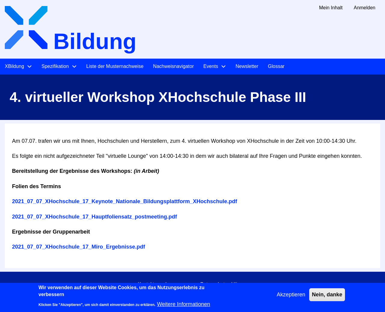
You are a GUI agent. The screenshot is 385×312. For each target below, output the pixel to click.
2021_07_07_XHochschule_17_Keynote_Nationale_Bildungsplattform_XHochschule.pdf (124, 201)
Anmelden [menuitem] (364, 7)
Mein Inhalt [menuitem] (331, 7)
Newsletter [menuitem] (247, 66)
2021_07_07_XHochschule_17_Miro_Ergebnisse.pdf (78, 247)
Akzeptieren (291, 297)
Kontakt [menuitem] (146, 284)
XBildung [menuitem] (14, 66)
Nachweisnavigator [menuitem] (173, 66)
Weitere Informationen (183, 307)
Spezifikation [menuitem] (55, 66)
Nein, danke (327, 297)
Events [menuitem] (210, 66)
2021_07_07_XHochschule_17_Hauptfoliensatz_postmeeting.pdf (94, 217)
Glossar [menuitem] (276, 66)
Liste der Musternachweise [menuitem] (114, 66)
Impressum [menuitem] (177, 284)
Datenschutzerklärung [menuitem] (223, 284)
